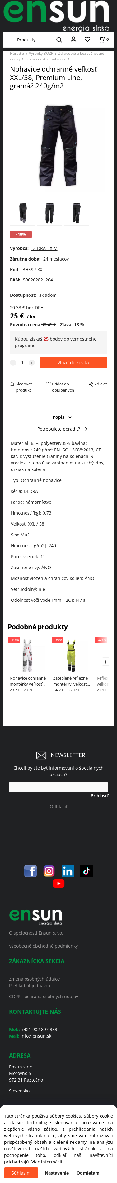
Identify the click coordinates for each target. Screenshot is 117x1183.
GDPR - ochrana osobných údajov (43, 996)
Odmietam (88, 1173)
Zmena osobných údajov (34, 979)
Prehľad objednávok (29, 985)
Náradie (17, 53)
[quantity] (22, 362)
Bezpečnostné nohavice (45, 58)
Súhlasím (21, 1173)
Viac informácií (46, 1162)
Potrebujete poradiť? (58, 429)
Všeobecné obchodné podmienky (43, 946)
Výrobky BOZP (41, 53)
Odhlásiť (59, 806)
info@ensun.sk (36, 1036)
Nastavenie (57, 1173)
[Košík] (104, 39)
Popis (58, 417)
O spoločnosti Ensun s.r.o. (36, 933)
